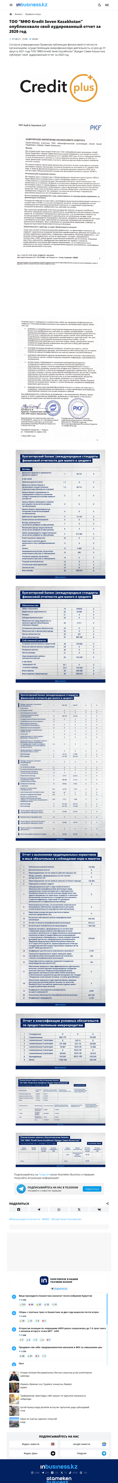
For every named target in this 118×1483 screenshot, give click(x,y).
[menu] (11, 5)
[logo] (55, 5)
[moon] (99, 5)
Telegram (44, 1174)
